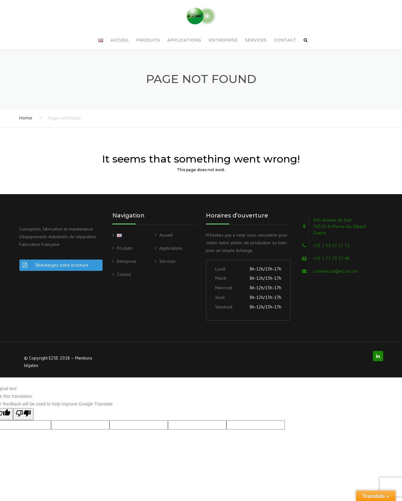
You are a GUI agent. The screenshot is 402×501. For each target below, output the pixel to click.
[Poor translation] (23, 404)
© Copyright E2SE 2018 (47, 348)
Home (25, 107)
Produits (148, 29)
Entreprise (223, 29)
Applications (184, 29)
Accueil (119, 29)
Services (256, 29)
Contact (285, 29)
